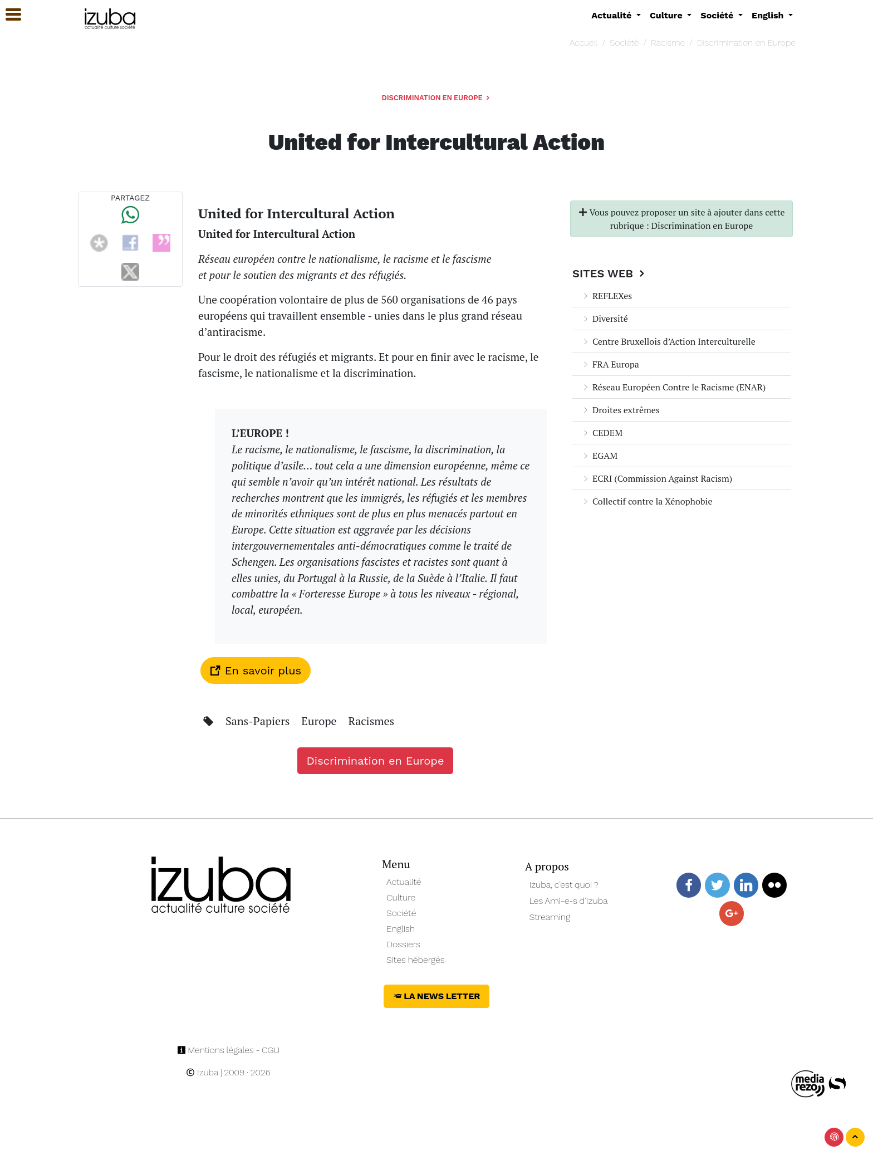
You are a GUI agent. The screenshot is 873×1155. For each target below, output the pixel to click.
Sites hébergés (415, 960)
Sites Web (610, 273)
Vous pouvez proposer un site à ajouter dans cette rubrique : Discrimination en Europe (681, 219)
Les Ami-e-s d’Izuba (568, 900)
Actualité (403, 882)
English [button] (769, 15)
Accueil (583, 42)
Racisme (668, 42)
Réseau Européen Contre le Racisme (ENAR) (673, 387)
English (400, 928)
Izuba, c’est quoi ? (564, 884)
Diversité (604, 318)
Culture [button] (667, 15)
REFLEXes (606, 296)
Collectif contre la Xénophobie (646, 501)
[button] (8, 15)
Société (624, 42)
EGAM (599, 455)
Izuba (202, 1072)
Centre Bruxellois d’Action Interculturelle (668, 341)
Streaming (550, 917)
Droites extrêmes (620, 410)
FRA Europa (610, 364)
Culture (400, 897)
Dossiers (403, 944)
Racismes (371, 720)
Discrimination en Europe (746, 42)
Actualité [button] (612, 15)
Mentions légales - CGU (228, 1050)
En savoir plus (255, 670)
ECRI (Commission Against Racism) (656, 478)
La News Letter (436, 996)
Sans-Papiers (258, 720)
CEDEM (601, 433)
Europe (320, 720)
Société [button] (718, 15)
